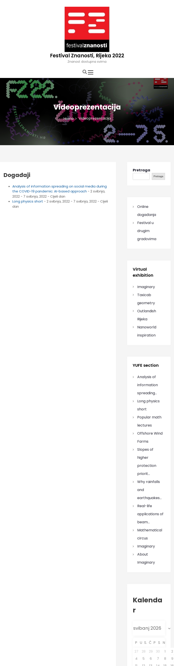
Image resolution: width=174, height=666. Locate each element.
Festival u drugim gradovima (146, 230)
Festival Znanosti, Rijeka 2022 (87, 55)
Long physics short (27, 201)
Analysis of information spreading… (147, 385)
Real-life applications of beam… (150, 514)
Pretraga (141, 170)
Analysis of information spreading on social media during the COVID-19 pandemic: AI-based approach (59, 189)
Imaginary (146, 286)
